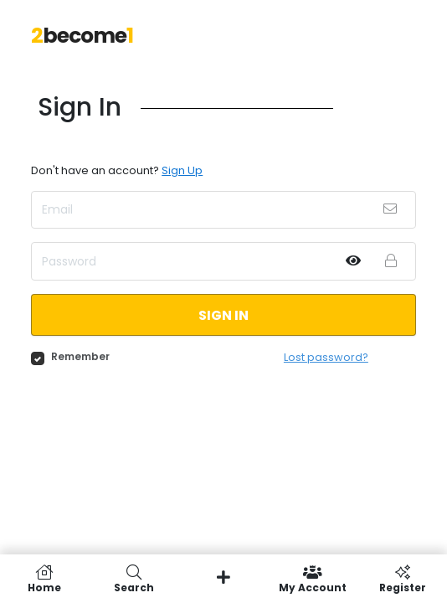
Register (402, 578)
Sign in (223, 315)
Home (45, 578)
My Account (312, 578)
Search (134, 578)
